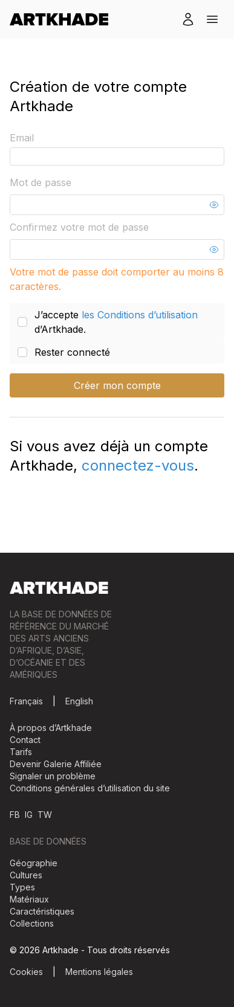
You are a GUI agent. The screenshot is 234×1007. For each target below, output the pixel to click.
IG (29, 814)
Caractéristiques (42, 911)
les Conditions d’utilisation (140, 315)
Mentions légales (99, 972)
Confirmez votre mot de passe (79, 227)
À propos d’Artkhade (51, 727)
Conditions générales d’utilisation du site (90, 788)
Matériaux (29, 899)
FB (15, 814)
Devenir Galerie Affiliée (56, 764)
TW (44, 814)
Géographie (33, 863)
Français (26, 701)
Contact (25, 740)
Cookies (26, 972)
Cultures (26, 875)
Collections (32, 923)
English (79, 701)
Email (22, 138)
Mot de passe (40, 182)
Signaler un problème (53, 776)
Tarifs (21, 752)
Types (22, 887)
